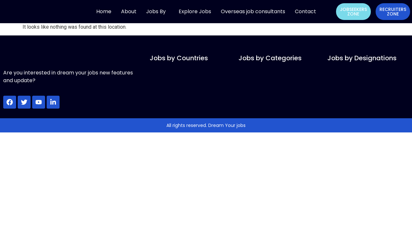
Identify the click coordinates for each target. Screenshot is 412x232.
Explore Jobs (195, 11)
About (128, 11)
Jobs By (156, 11)
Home (103, 11)
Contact (305, 11)
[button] (157, 11)
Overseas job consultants (253, 11)
